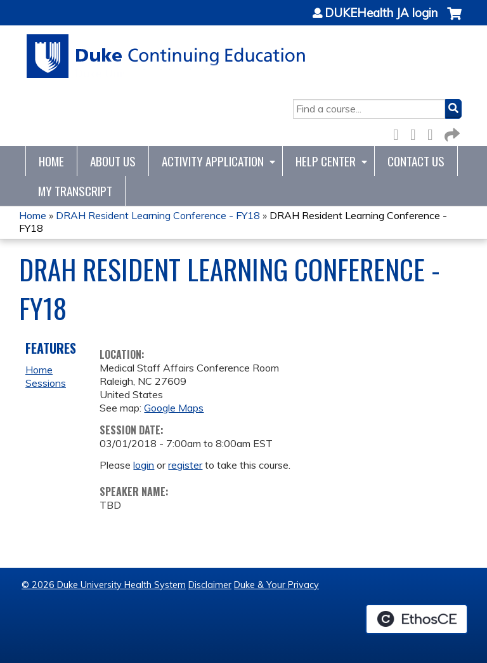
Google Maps (174, 407)
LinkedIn (433, 132)
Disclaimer (209, 585)
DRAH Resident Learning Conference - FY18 (158, 215)
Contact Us (416, 161)
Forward (451, 132)
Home (51, 161)
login (143, 465)
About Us (113, 161)
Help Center (325, 161)
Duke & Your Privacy (276, 585)
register (185, 465)
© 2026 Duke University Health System (104, 585)
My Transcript (75, 191)
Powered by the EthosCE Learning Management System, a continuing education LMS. (416, 619)
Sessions (45, 383)
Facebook (399, 132)
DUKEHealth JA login (381, 13)
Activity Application (213, 161)
